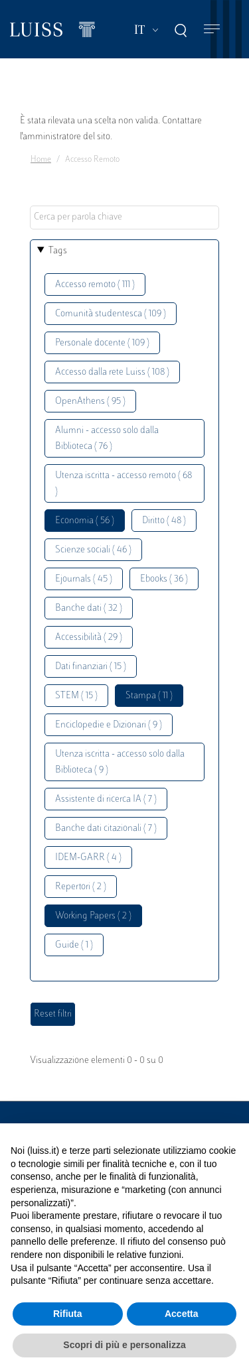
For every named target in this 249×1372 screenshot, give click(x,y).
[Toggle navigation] (212, 29)
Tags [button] (57, 251)
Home (41, 160)
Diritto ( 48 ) (164, 521)
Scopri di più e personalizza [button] (124, 1345)
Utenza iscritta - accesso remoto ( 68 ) (123, 484)
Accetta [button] (182, 1313)
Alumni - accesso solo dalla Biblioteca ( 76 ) (107, 439)
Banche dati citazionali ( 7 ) (106, 829)
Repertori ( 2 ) (80, 887)
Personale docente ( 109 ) (102, 343)
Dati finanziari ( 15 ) (90, 667)
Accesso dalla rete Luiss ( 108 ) (112, 372)
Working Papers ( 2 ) (93, 916)
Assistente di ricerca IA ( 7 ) (106, 799)
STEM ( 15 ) (76, 696)
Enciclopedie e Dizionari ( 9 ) (108, 725)
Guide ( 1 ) (74, 945)
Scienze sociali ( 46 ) (93, 550)
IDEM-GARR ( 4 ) (88, 858)
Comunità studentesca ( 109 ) (110, 314)
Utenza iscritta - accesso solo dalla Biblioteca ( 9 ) (120, 762)
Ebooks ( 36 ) (164, 579)
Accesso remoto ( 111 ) (95, 285)
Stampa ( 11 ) (149, 696)
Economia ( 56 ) (84, 521)
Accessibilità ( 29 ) (88, 638)
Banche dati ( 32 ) (88, 608)
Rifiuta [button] (67, 1313)
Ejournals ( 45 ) (83, 579)
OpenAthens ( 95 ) (90, 401)
